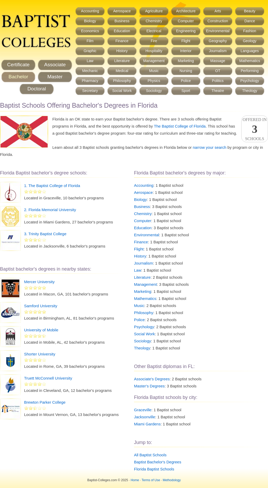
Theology (249, 91)
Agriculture (154, 11)
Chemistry (154, 21)
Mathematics (249, 61)
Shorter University (39, 354)
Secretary (90, 91)
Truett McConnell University (48, 378)
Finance (122, 41)
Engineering (186, 31)
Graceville (143, 410)
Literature (122, 61)
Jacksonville (144, 417)
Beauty (249, 11)
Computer (186, 21)
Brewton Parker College (44, 402)
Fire (154, 41)
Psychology (249, 81)
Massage (217, 61)
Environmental (218, 31)
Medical (122, 71)
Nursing (186, 71)
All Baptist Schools (150, 455)
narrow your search (209, 147)
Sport (185, 91)
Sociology (154, 91)
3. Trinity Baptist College (45, 234)
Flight (185, 41)
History (122, 51)
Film (90, 41)
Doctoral (36, 88)
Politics (218, 81)
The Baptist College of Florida (180, 126)
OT (217, 71)
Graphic (89, 51)
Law (90, 61)
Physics (154, 81)
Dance (249, 21)
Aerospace (122, 11)
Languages (250, 51)
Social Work (122, 91)
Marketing (186, 61)
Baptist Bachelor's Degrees (157, 462)
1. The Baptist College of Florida (52, 185)
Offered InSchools (255, 129)
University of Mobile (41, 330)
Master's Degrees (149, 386)
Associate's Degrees (152, 379)
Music (154, 71)
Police (186, 81)
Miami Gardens (147, 424)
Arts (218, 11)
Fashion (249, 31)
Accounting (90, 11)
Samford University (40, 306)
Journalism (218, 51)
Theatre (217, 91)
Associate (55, 64)
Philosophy (122, 81)
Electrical (154, 31)
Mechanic (90, 71)
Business (122, 21)
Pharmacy (90, 81)
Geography (218, 41)
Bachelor (18, 76)
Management (154, 61)
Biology (90, 21)
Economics (90, 31)
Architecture (186, 11)
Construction (218, 21)
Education (122, 31)
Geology (249, 41)
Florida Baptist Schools (154, 469)
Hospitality (154, 51)
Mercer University (39, 281)
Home (135, 480)
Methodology (172, 480)
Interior (186, 51)
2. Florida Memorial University (50, 209)
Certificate (18, 64)
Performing (250, 71)
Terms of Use (151, 480)
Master (55, 76)
